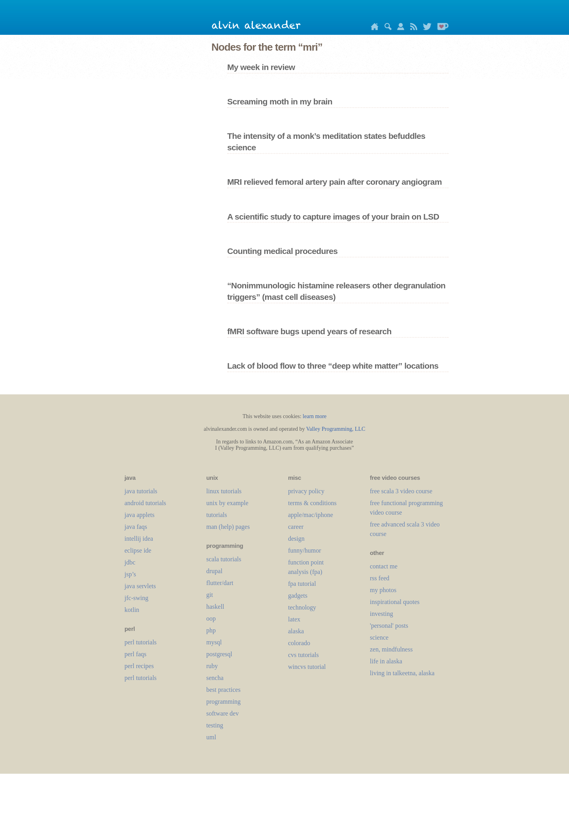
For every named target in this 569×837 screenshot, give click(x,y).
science (379, 637)
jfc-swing (136, 598)
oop (211, 618)
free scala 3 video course (401, 491)
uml (211, 737)
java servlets (140, 586)
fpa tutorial (302, 583)
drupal (214, 571)
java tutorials (140, 491)
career (295, 526)
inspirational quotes (395, 601)
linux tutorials (223, 491)
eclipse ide (137, 550)
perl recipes (139, 666)
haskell (215, 606)
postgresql (219, 654)
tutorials (216, 514)
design (296, 538)
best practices (223, 689)
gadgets (297, 595)
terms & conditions (312, 503)
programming (223, 701)
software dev (222, 713)
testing (214, 725)
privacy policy (306, 491)
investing (381, 613)
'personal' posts (389, 625)
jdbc (130, 562)
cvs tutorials (303, 654)
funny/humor (304, 550)
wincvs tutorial (307, 666)
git (209, 594)
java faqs (135, 526)
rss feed (379, 578)
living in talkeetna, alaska (402, 673)
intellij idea (138, 538)
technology (302, 607)
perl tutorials (140, 642)
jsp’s (130, 574)
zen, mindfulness (391, 649)
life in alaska (386, 661)
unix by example (227, 503)
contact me (384, 566)
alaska (296, 631)
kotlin (131, 609)
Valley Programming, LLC (336, 429)
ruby (212, 666)
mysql (214, 642)
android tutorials (145, 503)
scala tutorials (223, 559)
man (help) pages (228, 526)
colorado (299, 643)
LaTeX (294, 619)
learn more (314, 416)
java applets (139, 514)
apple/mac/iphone (310, 514)
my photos (383, 590)
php (211, 630)
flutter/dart (219, 582)
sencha (215, 677)
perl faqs (135, 654)
